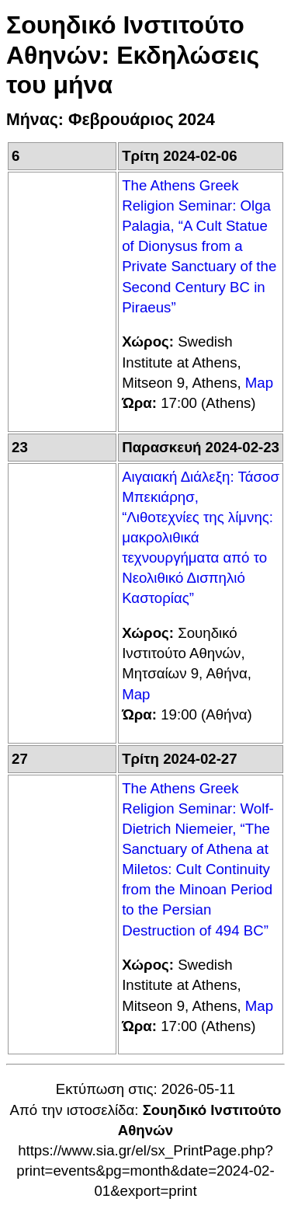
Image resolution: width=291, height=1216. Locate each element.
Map (259, 383)
